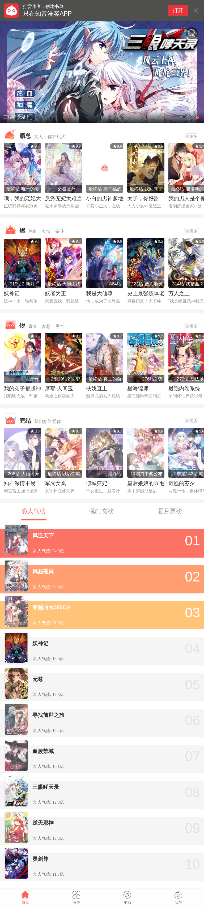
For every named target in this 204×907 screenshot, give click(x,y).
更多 (191, 136)
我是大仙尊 (99, 293)
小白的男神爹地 (104, 198)
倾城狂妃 (96, 483)
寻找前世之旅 (48, 715)
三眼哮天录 (45, 787)
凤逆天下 (43, 535)
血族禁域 (43, 751)
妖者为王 (55, 293)
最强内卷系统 (184, 388)
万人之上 (179, 293)
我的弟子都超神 (22, 388)
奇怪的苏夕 (181, 483)
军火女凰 (55, 483)
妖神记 (12, 293)
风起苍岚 (43, 571)
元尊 (37, 679)
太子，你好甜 (143, 198)
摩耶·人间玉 (59, 388)
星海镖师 (137, 388)
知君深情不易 (20, 483)
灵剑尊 (40, 859)
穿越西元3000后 (51, 607)
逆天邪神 (43, 823)
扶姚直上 (96, 388)
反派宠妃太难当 (63, 198)
